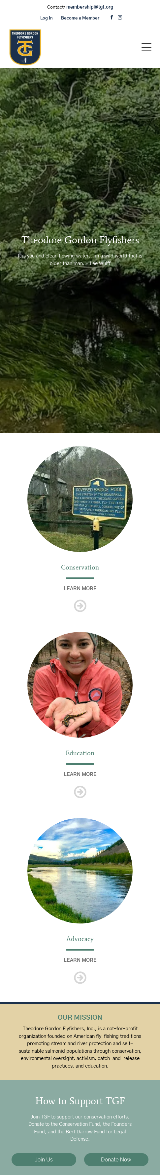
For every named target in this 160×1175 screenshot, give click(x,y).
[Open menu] (146, 47)
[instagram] (119, 18)
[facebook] (111, 18)
